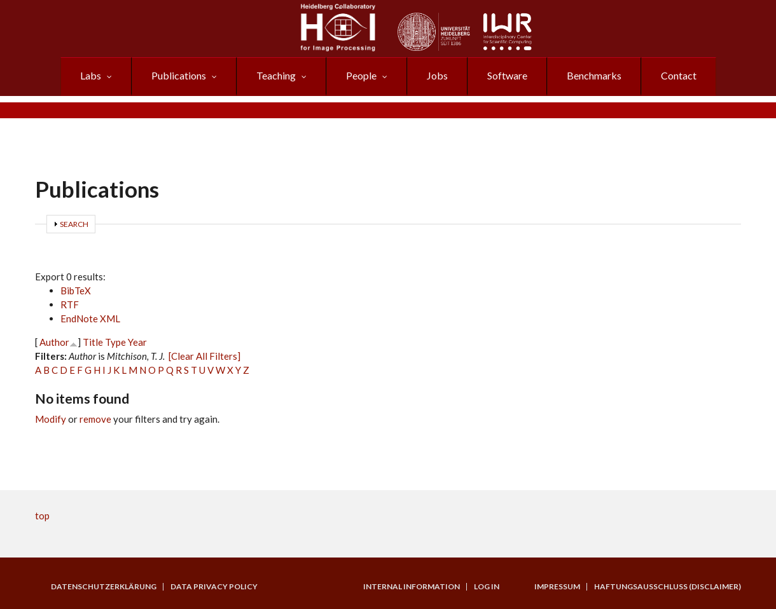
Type (115, 342)
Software (507, 75)
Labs (90, 75)
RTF (69, 304)
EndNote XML (90, 318)
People (361, 75)
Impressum (557, 587)
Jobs (437, 75)
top (42, 515)
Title (93, 342)
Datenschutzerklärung (103, 587)
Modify (50, 419)
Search (74, 224)
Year (137, 342)
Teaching (276, 75)
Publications (178, 75)
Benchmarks (594, 75)
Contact (678, 75)
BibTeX (75, 290)
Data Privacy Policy (214, 587)
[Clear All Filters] (204, 356)
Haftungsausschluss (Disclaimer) (667, 587)
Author (54, 342)
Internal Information (411, 587)
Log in (486, 587)
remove (95, 419)
